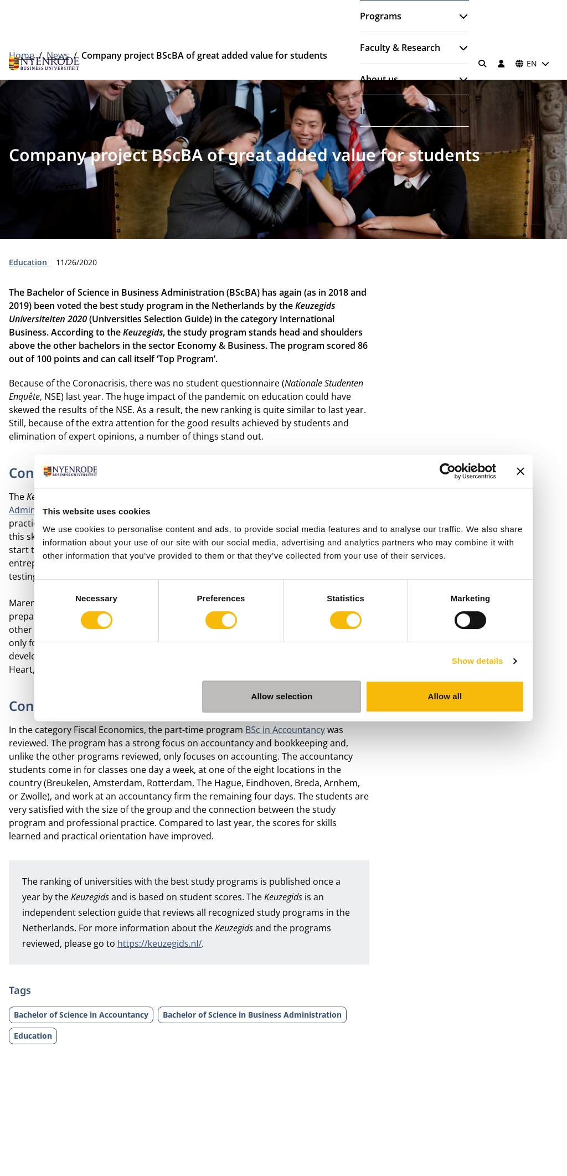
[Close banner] (520, 471)
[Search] (483, 64)
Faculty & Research (400, 48)
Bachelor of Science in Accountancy (81, 1014)
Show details (477, 661)
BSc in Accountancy (285, 730)
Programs (380, 16)
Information (385, 111)
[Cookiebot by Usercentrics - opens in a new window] (447, 471)
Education (29, 262)
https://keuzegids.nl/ (159, 943)
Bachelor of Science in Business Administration (252, 1014)
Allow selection (282, 696)
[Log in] (501, 63)
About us (379, 79)
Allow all (445, 696)
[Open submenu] (459, 16)
